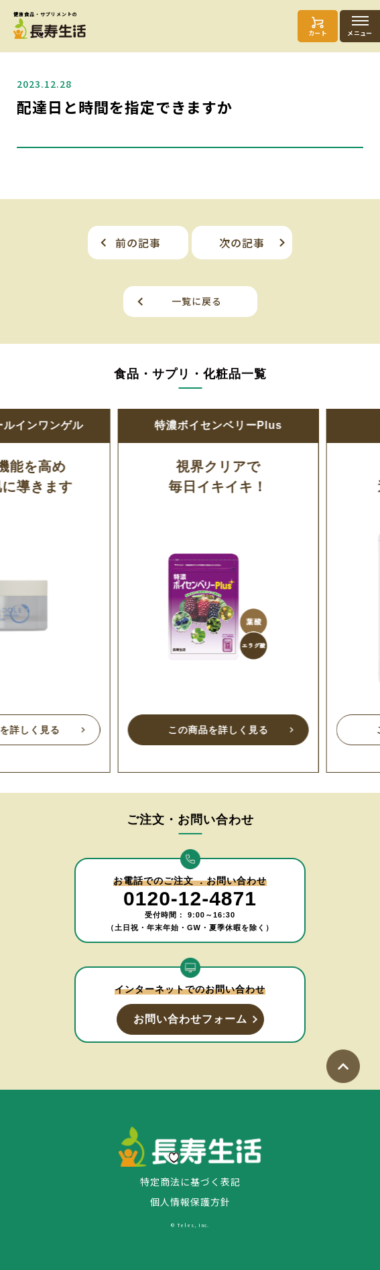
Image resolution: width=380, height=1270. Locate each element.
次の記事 (242, 243)
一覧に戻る (197, 301)
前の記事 (138, 243)
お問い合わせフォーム (190, 1019)
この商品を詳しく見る (100, 729)
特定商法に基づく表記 (190, 1181)
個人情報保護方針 (190, 1201)
